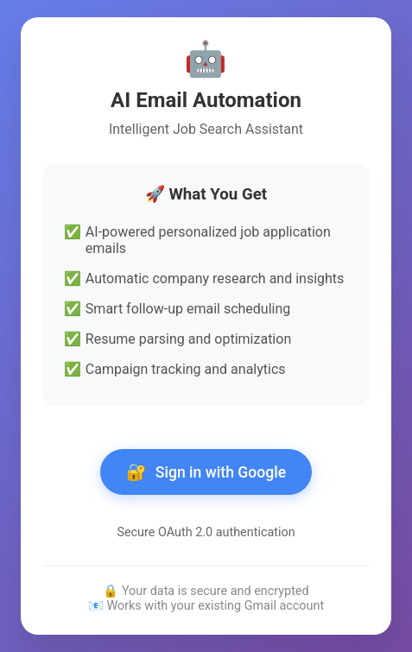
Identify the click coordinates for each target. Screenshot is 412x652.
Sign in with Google (206, 472)
